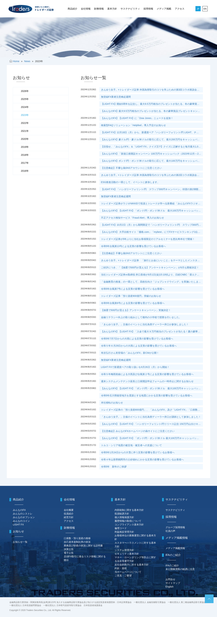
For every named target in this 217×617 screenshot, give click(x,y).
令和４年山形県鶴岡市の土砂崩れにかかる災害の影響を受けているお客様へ (142, 459)
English (170, 586)
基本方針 (112, 8)
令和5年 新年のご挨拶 (114, 466)
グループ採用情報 (175, 527)
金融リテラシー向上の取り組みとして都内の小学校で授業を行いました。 (141, 317)
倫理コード (121, 528)
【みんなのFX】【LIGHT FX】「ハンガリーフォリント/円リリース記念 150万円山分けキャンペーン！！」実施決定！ (152, 424)
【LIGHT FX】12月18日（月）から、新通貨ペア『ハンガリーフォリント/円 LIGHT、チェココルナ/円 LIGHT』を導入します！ (152, 132)
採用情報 (148, 8)
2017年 (25, 162)
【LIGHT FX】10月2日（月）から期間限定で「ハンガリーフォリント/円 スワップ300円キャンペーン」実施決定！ (152, 224)
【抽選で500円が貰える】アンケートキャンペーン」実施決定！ (136, 310)
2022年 (25, 123)
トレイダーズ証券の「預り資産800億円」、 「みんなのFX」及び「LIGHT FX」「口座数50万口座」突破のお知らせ (152, 409)
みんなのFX (19, 510)
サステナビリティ (130, 8)
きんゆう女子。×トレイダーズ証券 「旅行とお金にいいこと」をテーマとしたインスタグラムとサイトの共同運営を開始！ (152, 260)
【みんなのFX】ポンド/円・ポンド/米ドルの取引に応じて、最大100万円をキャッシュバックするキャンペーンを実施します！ (152, 160)
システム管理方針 (124, 550)
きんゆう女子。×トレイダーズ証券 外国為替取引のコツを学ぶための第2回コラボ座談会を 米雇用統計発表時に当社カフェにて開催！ (152, 175)
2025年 (25, 99)
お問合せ (170, 579)
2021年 (25, 131)
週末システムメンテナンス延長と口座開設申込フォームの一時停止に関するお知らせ (147, 381)
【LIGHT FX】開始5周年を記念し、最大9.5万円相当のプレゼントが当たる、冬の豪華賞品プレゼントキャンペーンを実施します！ (152, 104)
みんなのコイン (21, 521)
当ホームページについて (128, 572)
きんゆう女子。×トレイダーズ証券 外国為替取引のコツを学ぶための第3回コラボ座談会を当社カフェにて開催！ (152, 89)
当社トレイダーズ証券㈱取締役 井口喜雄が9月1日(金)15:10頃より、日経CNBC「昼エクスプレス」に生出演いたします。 (152, 274)
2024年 (25, 107)
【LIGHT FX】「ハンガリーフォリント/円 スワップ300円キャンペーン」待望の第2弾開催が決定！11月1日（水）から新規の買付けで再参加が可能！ (152, 189)
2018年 (25, 155)
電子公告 (69, 552)
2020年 (25, 139)
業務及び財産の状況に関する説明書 (83, 545)
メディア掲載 (164, 8)
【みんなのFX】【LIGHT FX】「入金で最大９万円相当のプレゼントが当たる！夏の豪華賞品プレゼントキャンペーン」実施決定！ (152, 331)
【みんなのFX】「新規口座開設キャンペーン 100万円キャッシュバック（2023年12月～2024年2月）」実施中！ (152, 153)
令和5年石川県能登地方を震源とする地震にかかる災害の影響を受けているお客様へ (146, 395)
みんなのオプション (24, 517)
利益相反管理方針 (124, 531)
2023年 (25, 115)
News (27, 61)
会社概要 (69, 510)
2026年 (25, 91)
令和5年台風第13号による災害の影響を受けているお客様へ (133, 246)
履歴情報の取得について (128, 521)
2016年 (25, 170)
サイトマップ (173, 583)
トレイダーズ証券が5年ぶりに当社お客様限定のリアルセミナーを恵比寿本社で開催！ (148, 239)
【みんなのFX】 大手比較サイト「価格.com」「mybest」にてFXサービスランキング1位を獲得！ (152, 232)
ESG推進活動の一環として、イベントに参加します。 (130, 182)
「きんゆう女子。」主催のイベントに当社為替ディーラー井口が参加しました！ (145, 324)
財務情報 (99, 8)
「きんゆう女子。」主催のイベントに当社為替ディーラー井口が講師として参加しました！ (151, 416)
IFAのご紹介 (172, 565)
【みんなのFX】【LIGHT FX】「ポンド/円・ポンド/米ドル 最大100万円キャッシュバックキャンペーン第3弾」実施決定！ (152, 388)
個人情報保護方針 (124, 517)
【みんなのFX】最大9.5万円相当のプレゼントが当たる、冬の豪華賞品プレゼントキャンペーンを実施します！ (152, 111)
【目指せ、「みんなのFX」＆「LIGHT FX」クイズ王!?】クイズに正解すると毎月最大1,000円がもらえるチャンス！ (152, 146)
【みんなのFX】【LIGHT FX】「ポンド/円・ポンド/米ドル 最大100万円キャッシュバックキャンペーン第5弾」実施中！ (152, 210)
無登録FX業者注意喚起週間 (116, 96)
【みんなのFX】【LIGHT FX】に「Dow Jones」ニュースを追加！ (137, 118)
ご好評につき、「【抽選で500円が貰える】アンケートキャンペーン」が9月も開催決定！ (150, 267)
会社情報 (86, 8)
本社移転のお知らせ (112, 402)
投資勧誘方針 (122, 513)
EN (205, 9)
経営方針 (69, 517)
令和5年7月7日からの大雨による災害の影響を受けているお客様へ (137, 338)
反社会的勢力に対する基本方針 (132, 564)
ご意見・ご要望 (123, 575)
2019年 (25, 147)
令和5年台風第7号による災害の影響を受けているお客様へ (133, 288)
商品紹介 (72, 8)
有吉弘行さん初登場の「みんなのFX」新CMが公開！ (130, 352)
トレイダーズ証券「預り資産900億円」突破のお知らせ (131, 296)
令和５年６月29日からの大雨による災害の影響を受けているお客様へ (139, 345)
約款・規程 (121, 568)
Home (16, 61)
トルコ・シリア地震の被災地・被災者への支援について (131, 445)
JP (198, 9)
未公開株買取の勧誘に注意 (180, 569)
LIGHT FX (18, 524)
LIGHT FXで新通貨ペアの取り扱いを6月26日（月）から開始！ (135, 367)
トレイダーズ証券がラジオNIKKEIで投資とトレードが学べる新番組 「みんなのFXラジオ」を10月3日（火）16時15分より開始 (152, 203)
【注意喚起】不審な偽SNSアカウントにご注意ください (131, 168)
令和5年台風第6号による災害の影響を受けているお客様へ (133, 303)
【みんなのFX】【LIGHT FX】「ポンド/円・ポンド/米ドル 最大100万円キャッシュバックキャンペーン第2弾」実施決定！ (152, 438)
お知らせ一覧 (20, 542)
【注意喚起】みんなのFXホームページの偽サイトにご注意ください (138, 431)
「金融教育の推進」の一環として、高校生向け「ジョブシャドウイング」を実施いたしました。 (152, 281)
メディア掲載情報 (175, 548)
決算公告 (69, 549)
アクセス (179, 8)
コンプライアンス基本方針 (129, 524)
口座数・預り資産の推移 (77, 538)
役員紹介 (69, 513)
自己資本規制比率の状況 (77, 542)
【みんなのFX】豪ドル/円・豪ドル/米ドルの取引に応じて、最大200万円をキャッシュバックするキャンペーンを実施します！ (152, 139)
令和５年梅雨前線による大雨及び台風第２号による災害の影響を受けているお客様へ (147, 374)
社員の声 (170, 531)
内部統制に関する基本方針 (129, 510)
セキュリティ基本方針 (127, 553)
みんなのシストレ (22, 513)
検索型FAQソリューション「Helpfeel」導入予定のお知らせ (133, 125)
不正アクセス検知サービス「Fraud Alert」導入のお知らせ (132, 217)
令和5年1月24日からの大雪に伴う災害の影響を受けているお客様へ (138, 452)
